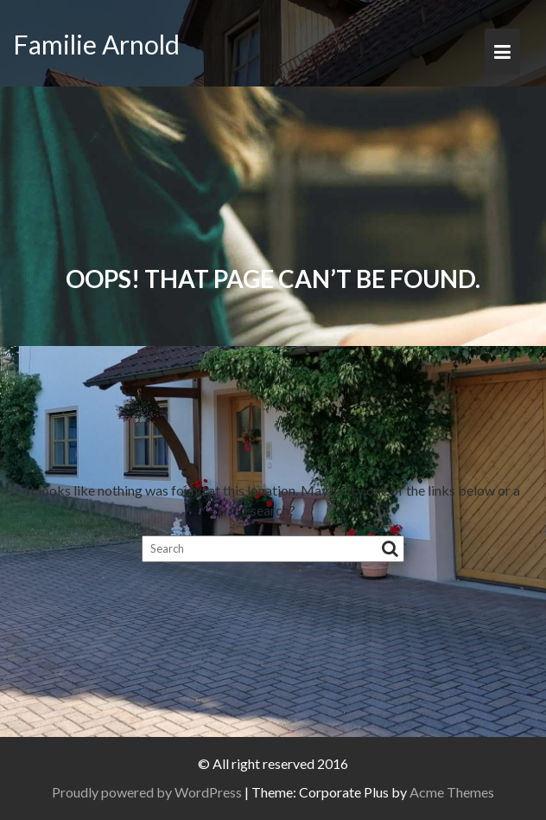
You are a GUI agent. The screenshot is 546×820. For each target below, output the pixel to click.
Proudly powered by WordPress (147, 792)
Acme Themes (452, 792)
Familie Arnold (96, 44)
